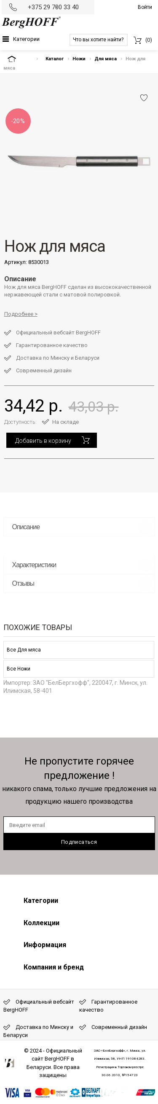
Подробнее (18, 314)
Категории (26, 39)
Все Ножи (18, 669)
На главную (18, 59)
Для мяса (105, 59)
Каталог (55, 59)
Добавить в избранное (143, 97)
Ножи (79, 59)
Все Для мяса (24, 650)
